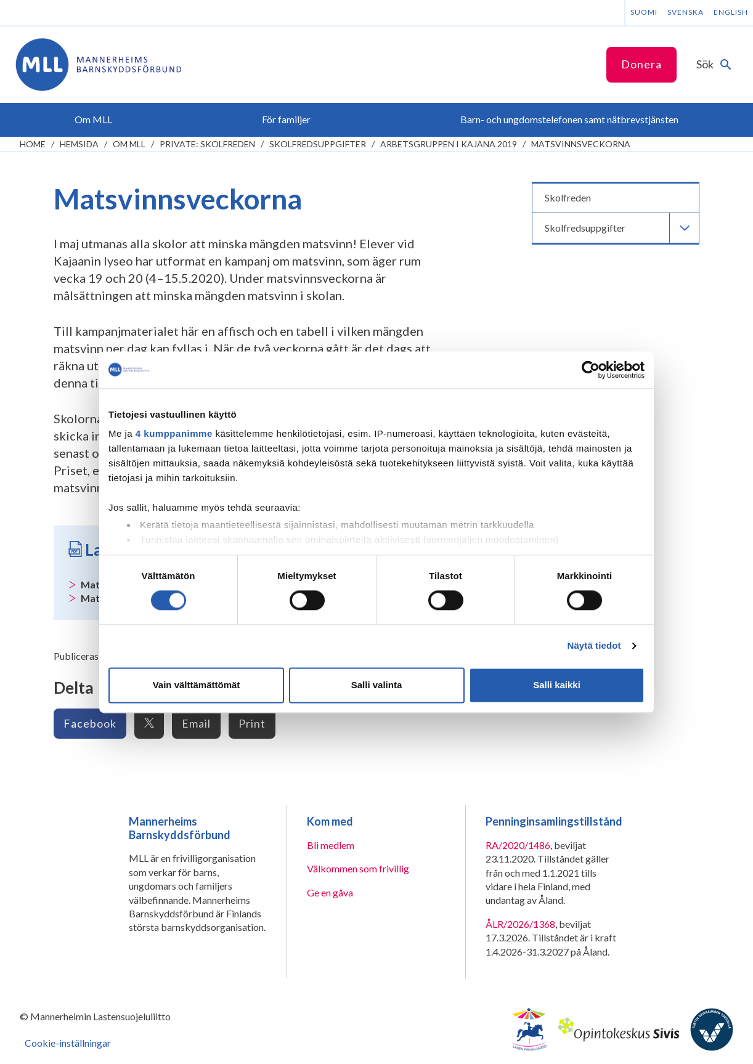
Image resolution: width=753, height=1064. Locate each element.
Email (196, 723)
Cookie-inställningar (68, 1043)
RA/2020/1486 (518, 845)
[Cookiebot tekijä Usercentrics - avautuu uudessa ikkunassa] (591, 369)
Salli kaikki (556, 685)
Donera (641, 64)
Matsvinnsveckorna (580, 144)
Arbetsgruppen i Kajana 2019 (448, 144)
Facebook (89, 723)
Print (252, 723)
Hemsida (79, 144)
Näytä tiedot (594, 646)
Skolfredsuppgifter (317, 144)
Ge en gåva (330, 892)
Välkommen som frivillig (358, 868)
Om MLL (129, 144)
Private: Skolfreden (207, 144)
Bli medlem (330, 845)
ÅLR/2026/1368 (520, 924)
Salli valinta (376, 685)
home (33, 144)
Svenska (685, 12)
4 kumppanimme (174, 433)
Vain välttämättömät (196, 685)
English (731, 12)
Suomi (643, 12)
